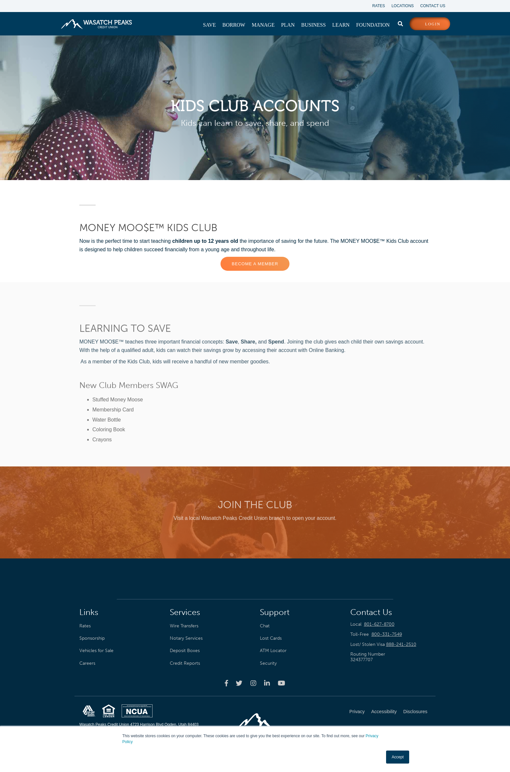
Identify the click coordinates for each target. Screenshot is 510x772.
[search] (400, 22)
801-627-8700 (379, 624)
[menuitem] (209, 25)
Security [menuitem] (268, 663)
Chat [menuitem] (265, 626)
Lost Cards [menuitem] (271, 638)
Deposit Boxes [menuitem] (185, 650)
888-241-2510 (401, 644)
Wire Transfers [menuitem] (184, 626)
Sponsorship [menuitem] (92, 638)
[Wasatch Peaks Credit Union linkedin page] (267, 683)
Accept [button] (398, 757)
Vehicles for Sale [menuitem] (96, 650)
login (432, 24)
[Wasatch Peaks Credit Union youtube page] (281, 683)
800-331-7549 (386, 634)
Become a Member (255, 263)
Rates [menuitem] (378, 6)
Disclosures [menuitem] (415, 711)
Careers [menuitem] (87, 663)
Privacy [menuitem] (357, 711)
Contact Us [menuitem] (432, 6)
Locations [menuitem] (403, 6)
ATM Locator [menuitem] (273, 650)
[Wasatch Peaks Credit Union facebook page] (226, 683)
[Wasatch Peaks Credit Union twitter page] (239, 683)
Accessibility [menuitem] (383, 711)
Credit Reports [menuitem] (185, 663)
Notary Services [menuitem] (186, 638)
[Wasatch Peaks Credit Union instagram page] (253, 683)
